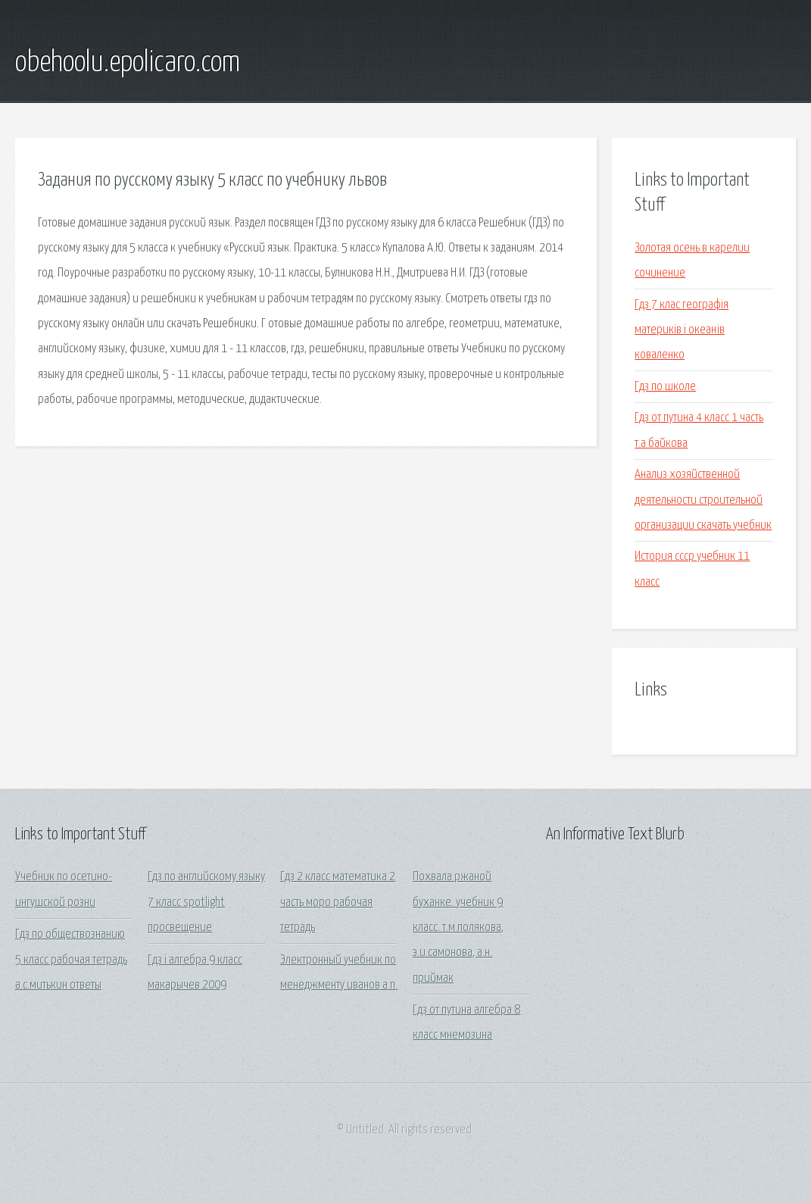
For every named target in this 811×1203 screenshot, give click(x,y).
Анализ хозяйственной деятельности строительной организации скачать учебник (703, 500)
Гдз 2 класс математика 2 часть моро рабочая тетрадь (337, 902)
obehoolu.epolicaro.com (127, 62)
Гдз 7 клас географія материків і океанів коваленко (681, 330)
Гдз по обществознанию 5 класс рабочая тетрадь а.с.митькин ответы (71, 960)
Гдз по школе (665, 386)
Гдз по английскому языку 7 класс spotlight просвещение (206, 902)
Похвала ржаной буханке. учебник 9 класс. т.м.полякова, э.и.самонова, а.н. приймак (458, 927)
